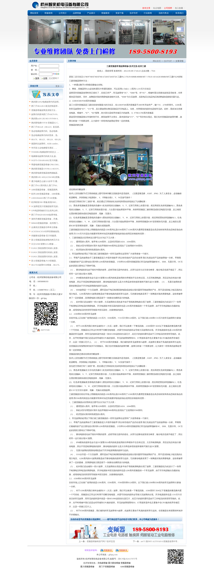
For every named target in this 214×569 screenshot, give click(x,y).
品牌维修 (77, 13)
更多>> (59, 86)
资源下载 (120, 13)
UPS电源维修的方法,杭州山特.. (45, 210)
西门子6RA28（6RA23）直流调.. (45, 127)
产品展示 (91, 13)
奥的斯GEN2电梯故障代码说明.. (45, 102)
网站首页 (34, 13)
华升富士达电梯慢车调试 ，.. (44, 148)
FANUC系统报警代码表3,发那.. (45, 248)
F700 (158, 105)
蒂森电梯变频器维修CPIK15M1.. (45, 164)
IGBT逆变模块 (77, 390)
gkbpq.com (113, 554)
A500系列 (101, 318)
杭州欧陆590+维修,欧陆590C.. (44, 202)
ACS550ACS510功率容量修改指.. (45, 231)
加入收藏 (179, 8)
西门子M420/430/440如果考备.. (44, 215)
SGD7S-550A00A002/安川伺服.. (45, 160)
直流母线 (89, 370)
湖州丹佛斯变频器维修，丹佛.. (44, 219)
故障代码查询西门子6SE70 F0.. (44, 114)
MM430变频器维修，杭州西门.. (45, 223)
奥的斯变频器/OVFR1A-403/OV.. (45, 169)
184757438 (44, 330)
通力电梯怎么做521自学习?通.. (44, 181)
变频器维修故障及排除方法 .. (44, 110)
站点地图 (157, 8)
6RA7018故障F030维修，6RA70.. (45, 265)
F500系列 (122, 318)
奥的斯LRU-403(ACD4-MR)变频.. (45, 177)
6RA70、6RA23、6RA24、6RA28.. (46, 139)
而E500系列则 (80, 233)
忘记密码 (53, 78)
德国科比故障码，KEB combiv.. (45, 144)
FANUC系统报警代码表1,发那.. (45, 256)
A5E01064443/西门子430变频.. (44, 198)
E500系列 (159, 318)
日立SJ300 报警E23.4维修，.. (44, 244)
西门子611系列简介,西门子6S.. (44, 185)
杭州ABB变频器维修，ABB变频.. (46, 194)
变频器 (110, 105)
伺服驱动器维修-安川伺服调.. (44, 235)
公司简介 (63, 13)
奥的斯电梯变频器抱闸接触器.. (44, 173)
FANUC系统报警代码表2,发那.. (45, 252)
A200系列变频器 (143, 89)
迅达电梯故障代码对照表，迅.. (44, 135)
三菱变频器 (78, 77)
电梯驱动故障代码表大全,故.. (44, 156)
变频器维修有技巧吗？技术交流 (101, 541)
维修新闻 (48, 13)
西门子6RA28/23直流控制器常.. (45, 106)
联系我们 (180, 13)
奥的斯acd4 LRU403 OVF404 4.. (45, 118)
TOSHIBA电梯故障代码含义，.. (45, 152)
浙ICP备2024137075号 (127, 559)
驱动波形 (142, 270)
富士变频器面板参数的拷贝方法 (45, 240)
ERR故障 (80, 454)
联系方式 (33, 272)
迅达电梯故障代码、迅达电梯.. (44, 131)
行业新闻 (148, 13)
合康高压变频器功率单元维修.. (44, 227)
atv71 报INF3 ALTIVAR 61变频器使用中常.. (159, 541)
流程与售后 (164, 13)
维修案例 (105, 13)
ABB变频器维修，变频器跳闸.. (44, 189)
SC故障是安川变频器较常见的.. (45, 206)
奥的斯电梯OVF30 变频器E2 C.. (45, 123)
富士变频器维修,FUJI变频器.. (44, 261)
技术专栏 (134, 13)
